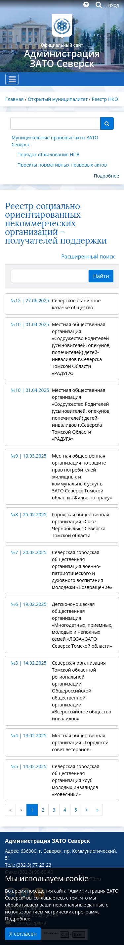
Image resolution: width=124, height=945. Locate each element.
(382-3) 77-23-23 (34, 865)
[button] (62, 304)
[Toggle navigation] (12, 79)
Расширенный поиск (88, 256)
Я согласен (23, 933)
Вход (113, 5)
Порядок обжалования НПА (49, 154)
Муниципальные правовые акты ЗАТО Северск (55, 141)
